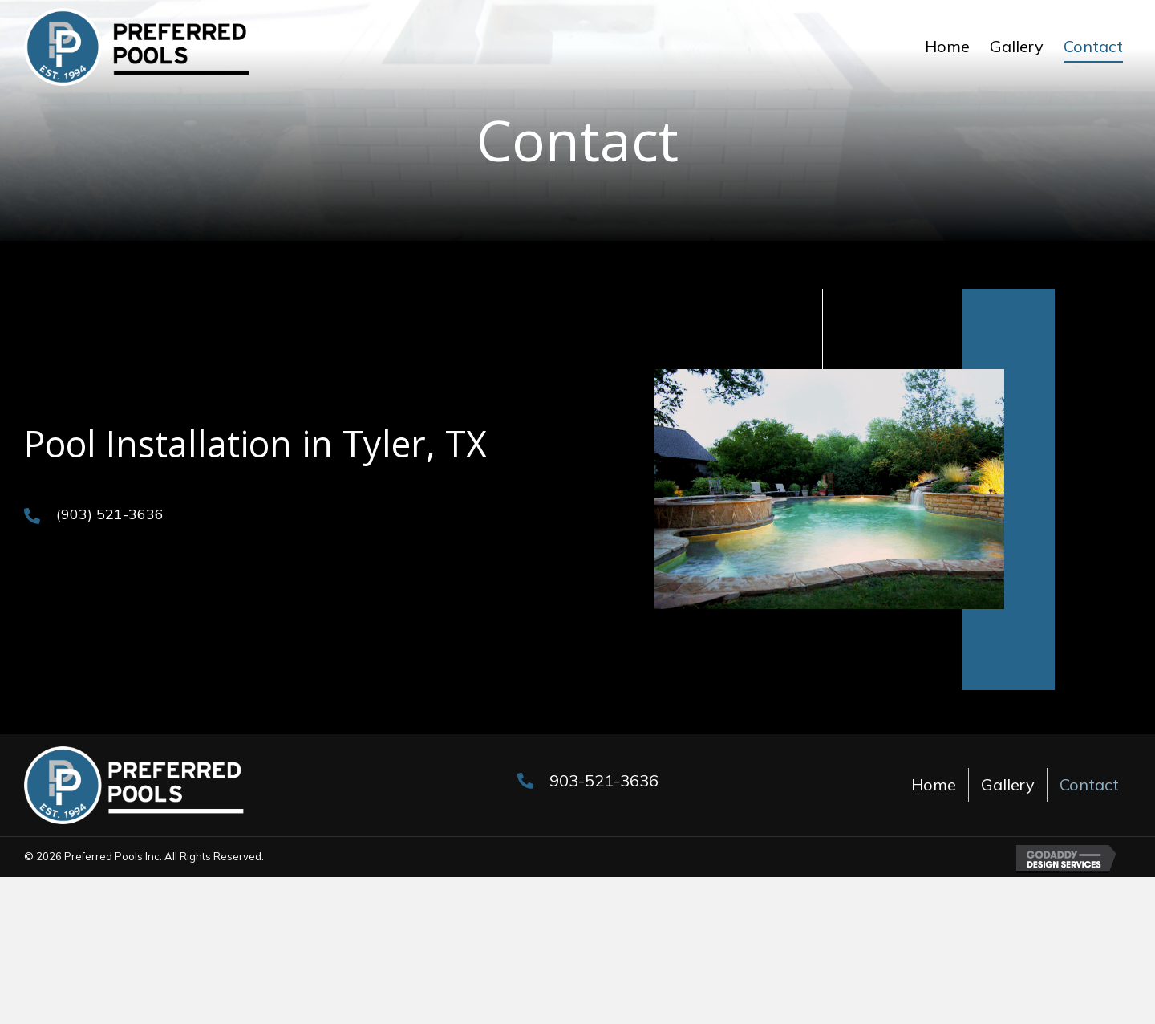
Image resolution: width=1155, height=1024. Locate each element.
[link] (947, 46)
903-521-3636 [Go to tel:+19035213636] (604, 780)
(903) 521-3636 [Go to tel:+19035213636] (110, 514)
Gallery (1008, 784)
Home (933, 784)
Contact (1089, 784)
